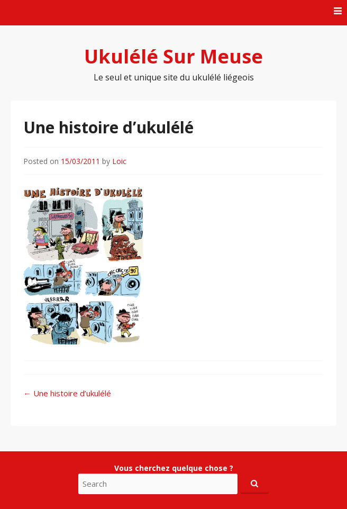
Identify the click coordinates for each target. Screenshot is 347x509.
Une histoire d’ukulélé (67, 393)
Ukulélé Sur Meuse (173, 56)
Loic (119, 161)
